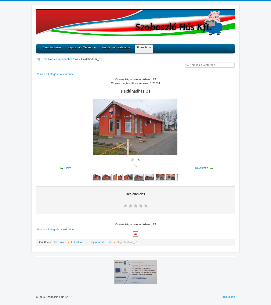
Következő (201, 168)
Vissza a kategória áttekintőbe (55, 74)
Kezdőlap (47, 59)
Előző (67, 168)
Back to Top (228, 296)
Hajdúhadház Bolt (67, 59)
